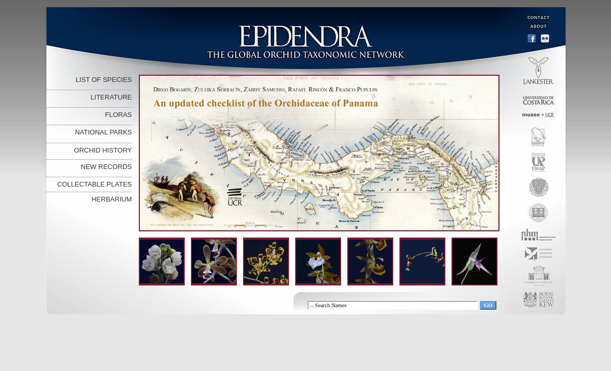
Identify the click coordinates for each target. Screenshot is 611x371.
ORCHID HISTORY (103, 150)
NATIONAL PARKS (103, 132)
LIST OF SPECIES (104, 79)
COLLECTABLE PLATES (94, 184)
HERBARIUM (111, 199)
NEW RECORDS (106, 167)
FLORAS (118, 115)
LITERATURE (111, 97)
